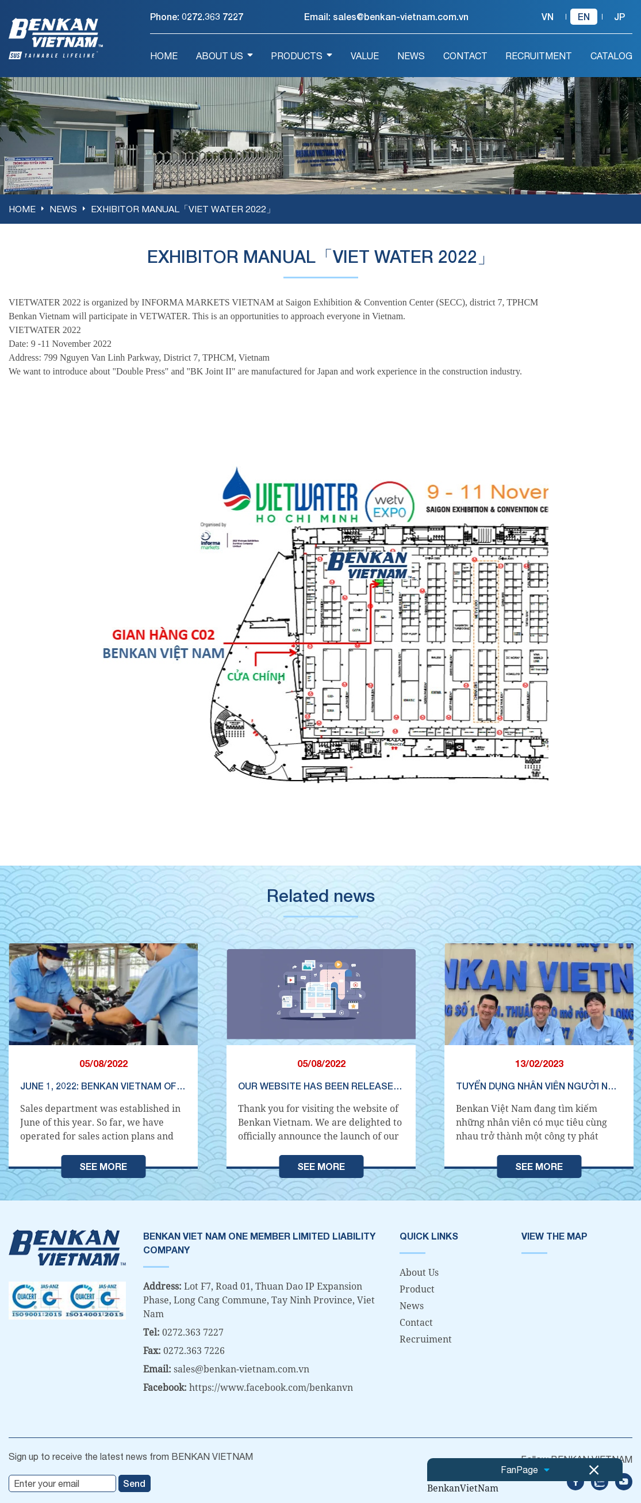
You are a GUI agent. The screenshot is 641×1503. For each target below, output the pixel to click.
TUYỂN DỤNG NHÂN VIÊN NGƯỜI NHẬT (539, 1085)
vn (548, 16)
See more (103, 1165)
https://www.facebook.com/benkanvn (271, 1386)
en (584, 16)
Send (134, 1482)
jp (619, 16)
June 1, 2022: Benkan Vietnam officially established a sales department (103, 1085)
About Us (419, 1271)
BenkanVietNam (462, 1488)
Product (417, 1288)
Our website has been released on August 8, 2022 (321, 1085)
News (412, 1305)
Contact (416, 1321)
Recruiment (426, 1338)
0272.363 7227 (212, 16)
